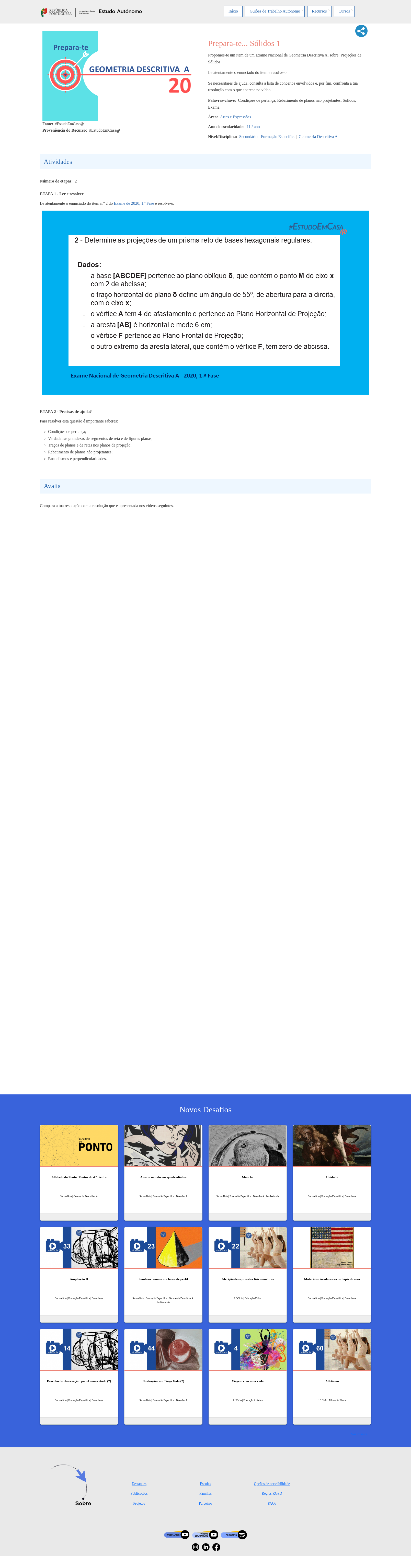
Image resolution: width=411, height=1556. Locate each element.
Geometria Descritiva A (318, 136)
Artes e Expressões (235, 117)
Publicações (139, 1493)
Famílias (205, 1493)
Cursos (344, 11)
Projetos (139, 1503)
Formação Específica (278, 136)
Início (233, 11)
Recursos (319, 11)
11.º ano (253, 126)
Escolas (205, 1484)
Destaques (139, 1484)
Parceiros (205, 1503)
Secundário (248, 136)
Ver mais (358, 1434)
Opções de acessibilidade (272, 1484)
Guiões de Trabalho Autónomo (275, 11)
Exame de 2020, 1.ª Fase (134, 203)
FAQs (272, 1503)
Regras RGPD (272, 1493)
